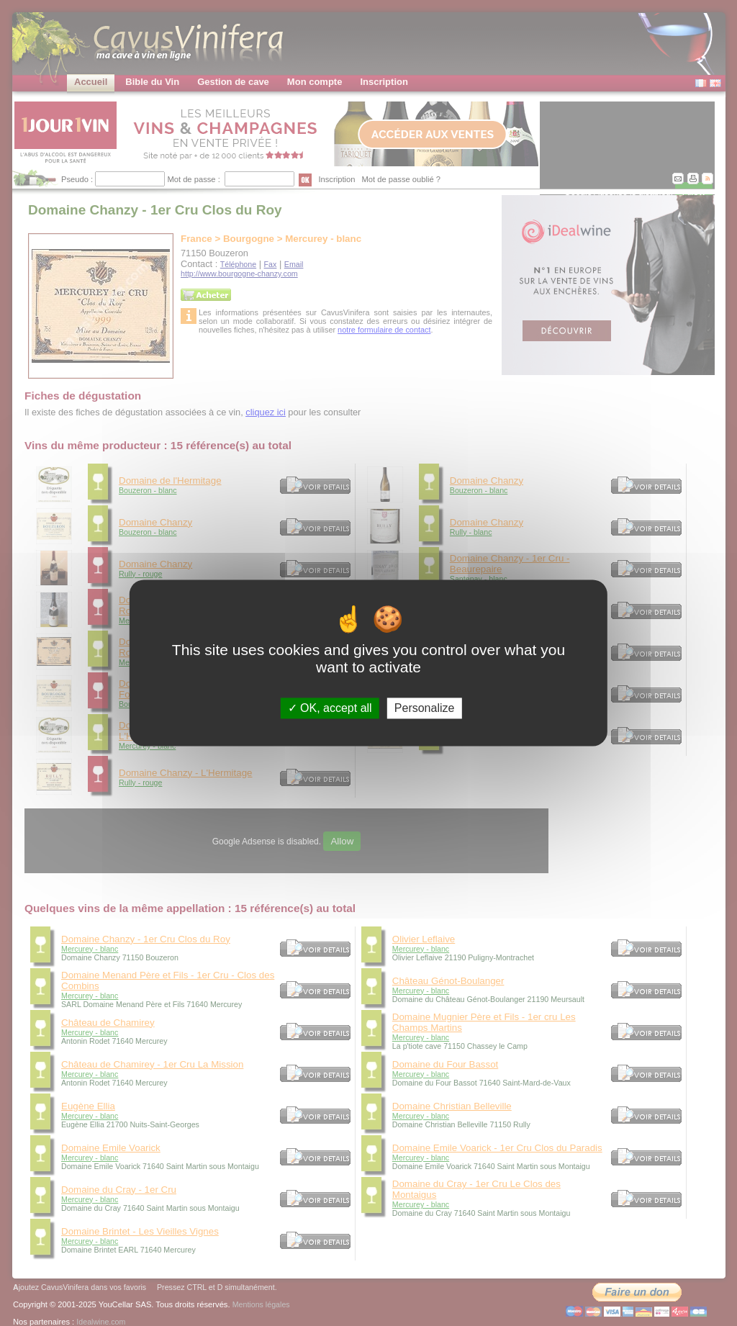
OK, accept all (330, 708)
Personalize (424, 708)
